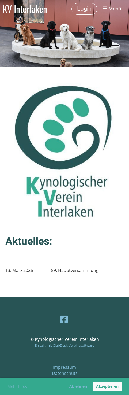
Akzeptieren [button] (107, 386)
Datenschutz (64, 373)
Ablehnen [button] (78, 386)
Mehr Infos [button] (17, 386)
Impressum (64, 367)
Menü (112, 9)
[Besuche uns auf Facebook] (64, 319)
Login (84, 8)
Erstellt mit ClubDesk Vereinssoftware (64, 345)
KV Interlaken (25, 9)
